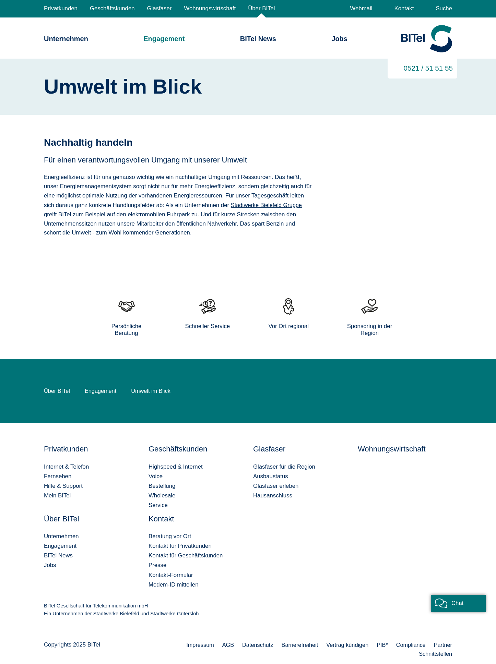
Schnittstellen (435, 653)
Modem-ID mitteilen (173, 584)
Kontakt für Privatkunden (180, 545)
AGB (222, 644)
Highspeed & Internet (176, 466)
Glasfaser (159, 8)
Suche (444, 8)
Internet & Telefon (66, 466)
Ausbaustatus (270, 476)
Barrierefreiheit (296, 644)
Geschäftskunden (112, 8)
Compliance (409, 644)
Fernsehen (57, 476)
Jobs (339, 39)
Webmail (361, 8)
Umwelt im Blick (153, 390)
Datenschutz (253, 644)
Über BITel (261, 8)
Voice (156, 476)
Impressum (194, 644)
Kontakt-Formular (171, 574)
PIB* (381, 644)
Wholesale (162, 495)
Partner (442, 644)
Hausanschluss (272, 495)
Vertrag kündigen (345, 644)
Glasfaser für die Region (284, 466)
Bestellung (162, 485)
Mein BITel (57, 495)
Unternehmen (66, 39)
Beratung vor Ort (170, 536)
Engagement (164, 39)
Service (158, 505)
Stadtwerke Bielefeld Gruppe (267, 205)
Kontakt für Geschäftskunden (186, 555)
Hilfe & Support (63, 485)
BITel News (258, 39)
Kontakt (404, 8)
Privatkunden (61, 8)
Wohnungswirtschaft (210, 8)
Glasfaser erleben (275, 485)
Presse (157, 565)
